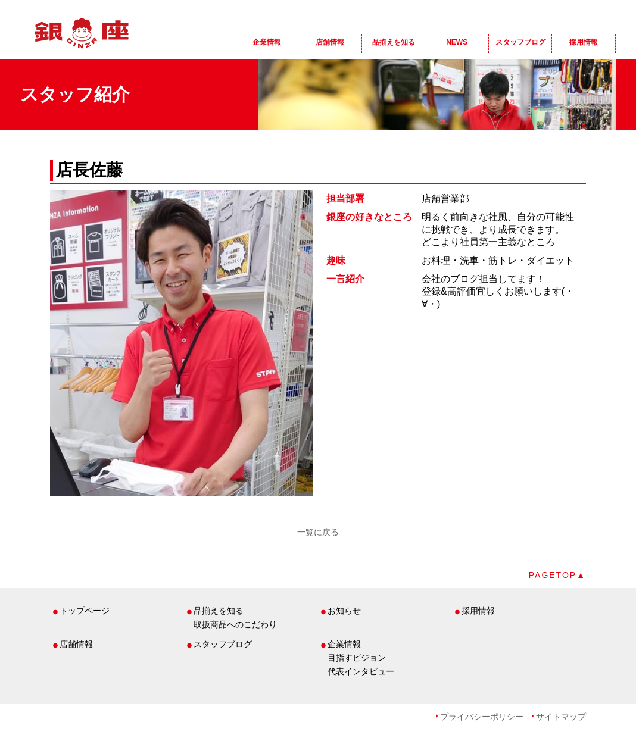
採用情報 (583, 42)
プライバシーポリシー (481, 716)
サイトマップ (561, 716)
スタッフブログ (520, 42)
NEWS (456, 42)
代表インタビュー (361, 671)
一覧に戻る (318, 532)
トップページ (85, 610)
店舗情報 (330, 42)
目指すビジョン (357, 657)
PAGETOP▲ (557, 575)
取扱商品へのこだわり (235, 624)
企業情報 (266, 42)
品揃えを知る (393, 42)
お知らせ (344, 610)
